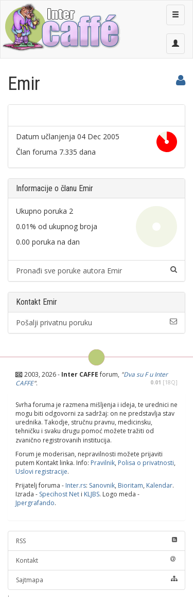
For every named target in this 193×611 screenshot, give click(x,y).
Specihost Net (59, 494)
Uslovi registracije (41, 471)
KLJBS (91, 494)
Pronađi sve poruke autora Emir (96, 270)
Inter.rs (75, 485)
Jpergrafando (35, 502)
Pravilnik (103, 462)
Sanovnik (102, 485)
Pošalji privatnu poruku (96, 322)
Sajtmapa (96, 580)
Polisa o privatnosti (146, 462)
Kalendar (159, 485)
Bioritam (130, 485)
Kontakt (96, 560)
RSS (96, 540)
